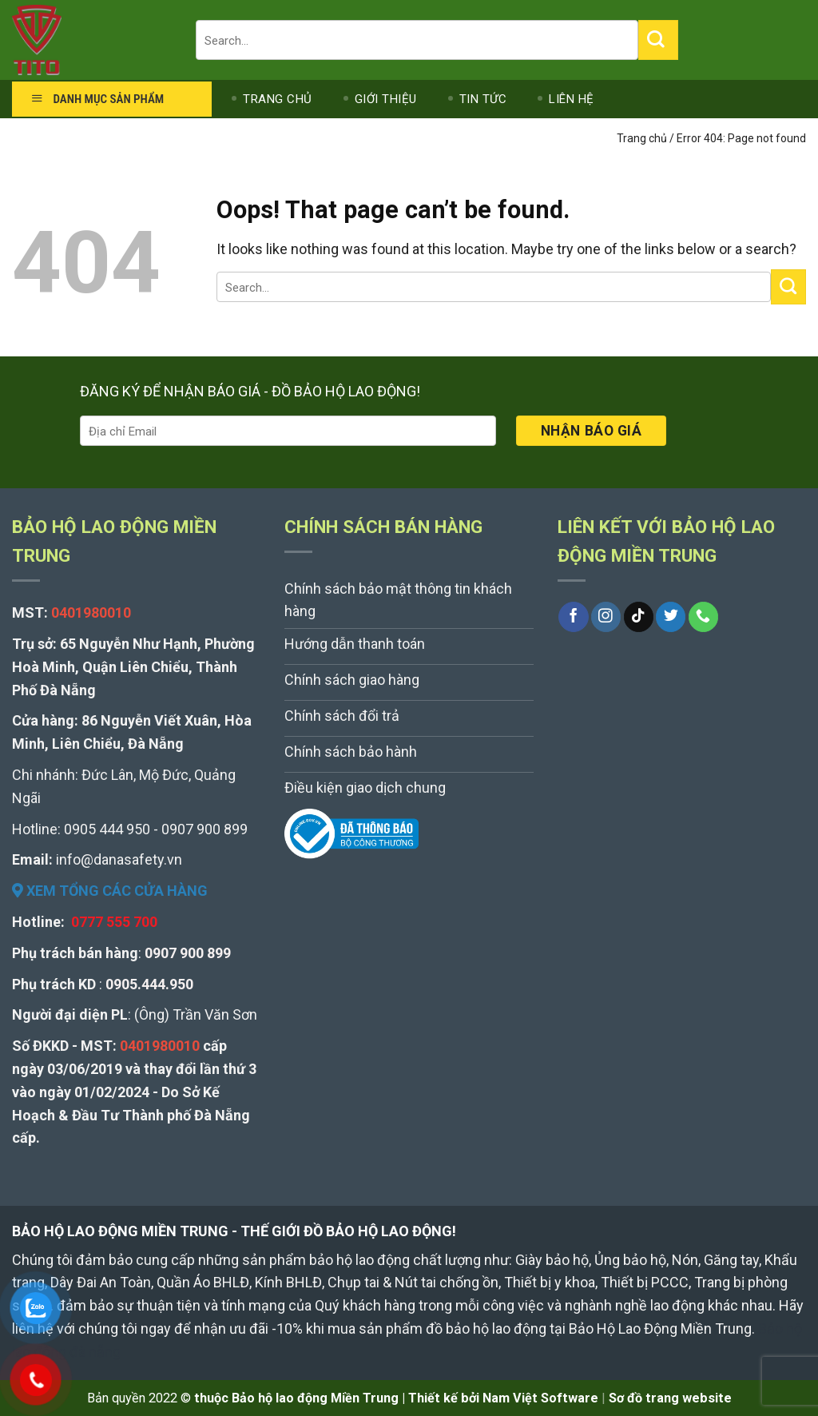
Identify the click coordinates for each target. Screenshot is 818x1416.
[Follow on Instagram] (606, 617)
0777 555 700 (114, 921)
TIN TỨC (483, 99)
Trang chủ (642, 138)
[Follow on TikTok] (638, 617)
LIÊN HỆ (571, 99)
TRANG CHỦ (277, 99)
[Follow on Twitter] (670, 617)
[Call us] (703, 617)
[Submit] (658, 40)
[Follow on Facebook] (573, 617)
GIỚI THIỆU (386, 99)
